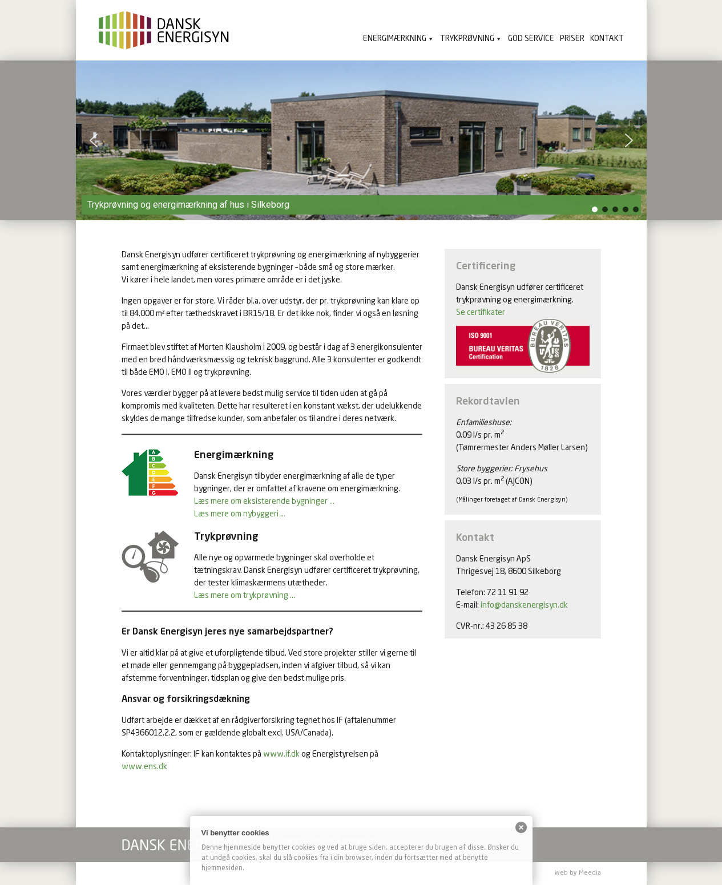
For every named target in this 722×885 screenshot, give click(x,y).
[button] (93, 140)
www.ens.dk (144, 767)
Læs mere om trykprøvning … (244, 596)
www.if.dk (281, 754)
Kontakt (607, 39)
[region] (361, 140)
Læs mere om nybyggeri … (239, 514)
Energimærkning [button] (394, 39)
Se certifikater (480, 313)
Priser (572, 39)
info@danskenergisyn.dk (524, 605)
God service (531, 39)
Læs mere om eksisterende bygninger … (264, 502)
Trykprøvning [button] (467, 39)
